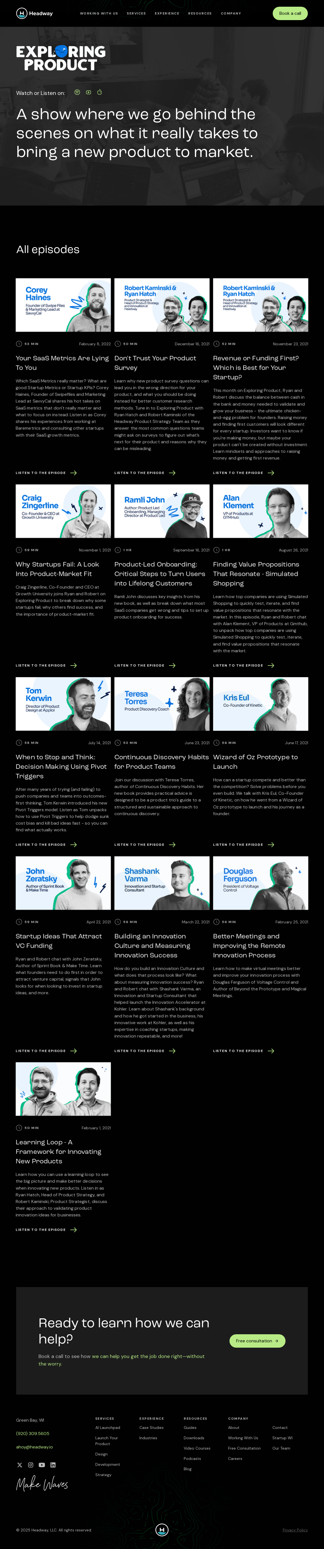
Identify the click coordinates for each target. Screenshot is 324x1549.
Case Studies (151, 1427)
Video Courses (197, 1448)
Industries (148, 1437)
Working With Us (99, 13)
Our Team (281, 1448)
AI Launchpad (107, 1427)
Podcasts (192, 1458)
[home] (34, 13)
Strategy (103, 1474)
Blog (188, 1468)
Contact (280, 1427)
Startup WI (282, 1437)
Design (101, 1454)
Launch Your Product (106, 1440)
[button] (136, 13)
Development (107, 1464)
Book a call (290, 13)
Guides (190, 1427)
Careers (235, 1458)
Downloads (194, 1437)
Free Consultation (244, 1448)
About (234, 1427)
